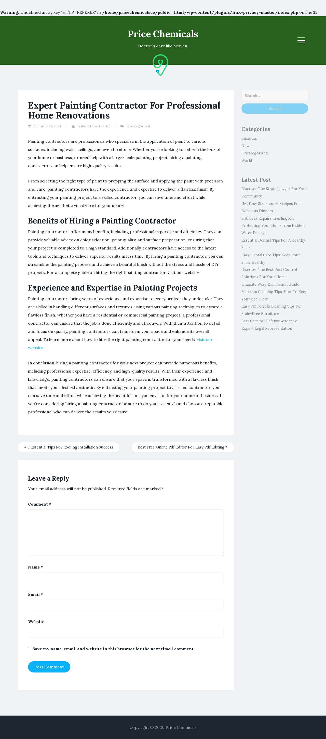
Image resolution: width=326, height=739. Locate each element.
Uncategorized (138, 126)
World (246, 160)
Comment (39, 504)
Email (35, 594)
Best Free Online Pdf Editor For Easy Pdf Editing (182, 447)
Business (249, 138)
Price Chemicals (163, 34)
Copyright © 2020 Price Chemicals (163, 727)
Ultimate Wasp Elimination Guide (270, 284)
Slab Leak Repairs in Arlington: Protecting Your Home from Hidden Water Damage (273, 225)
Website (36, 621)
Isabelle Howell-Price (94, 126)
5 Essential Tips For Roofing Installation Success (68, 447)
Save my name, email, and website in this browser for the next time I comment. (113, 648)
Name (35, 567)
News (246, 145)
